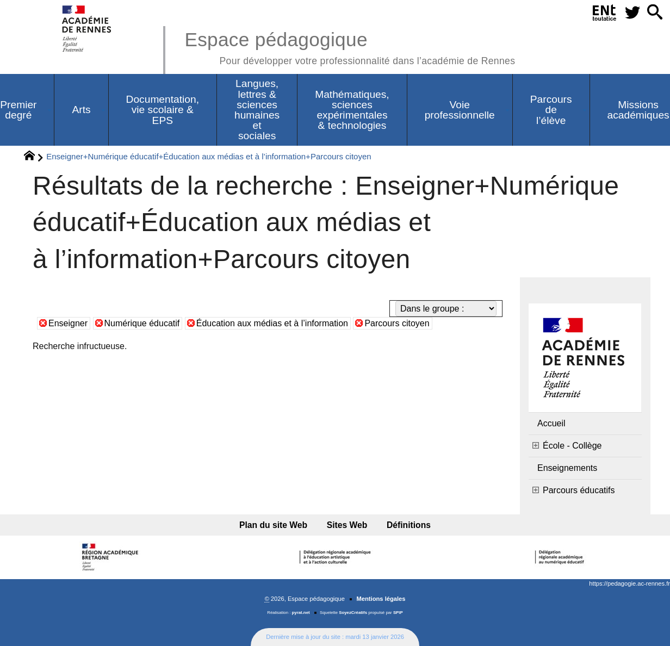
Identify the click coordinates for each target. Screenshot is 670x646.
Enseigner (68, 323)
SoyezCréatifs (353, 612)
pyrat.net (301, 612)
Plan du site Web (273, 525)
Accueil (551, 423)
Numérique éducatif (142, 323)
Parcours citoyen (396, 323)
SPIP (398, 612)
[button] (655, 13)
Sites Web (347, 525)
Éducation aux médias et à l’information (272, 323)
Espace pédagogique (349, 46)
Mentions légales (380, 598)
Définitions (409, 525)
